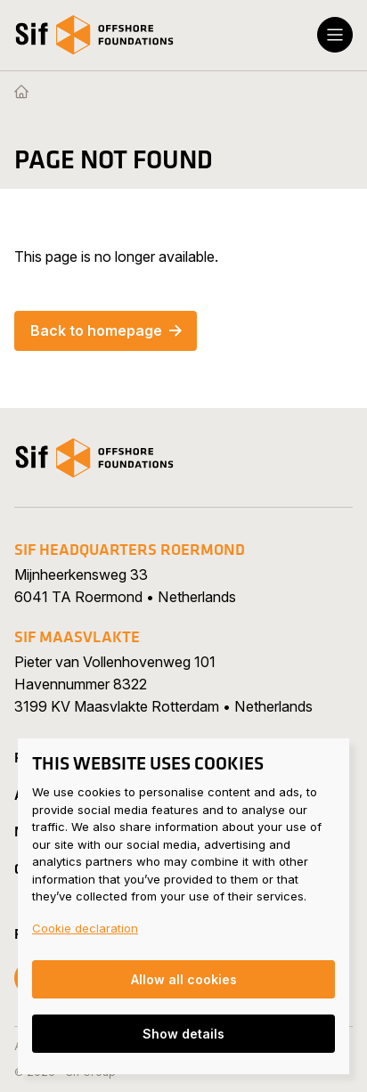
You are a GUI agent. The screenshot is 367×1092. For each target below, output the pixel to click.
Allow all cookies (184, 979)
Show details (183, 1033)
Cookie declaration (85, 928)
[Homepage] (21, 93)
